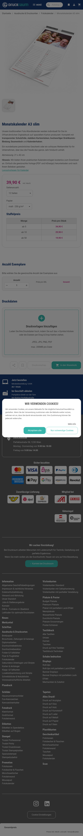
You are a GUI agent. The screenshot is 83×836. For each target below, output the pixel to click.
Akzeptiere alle (34, 430)
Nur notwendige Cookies (61, 430)
